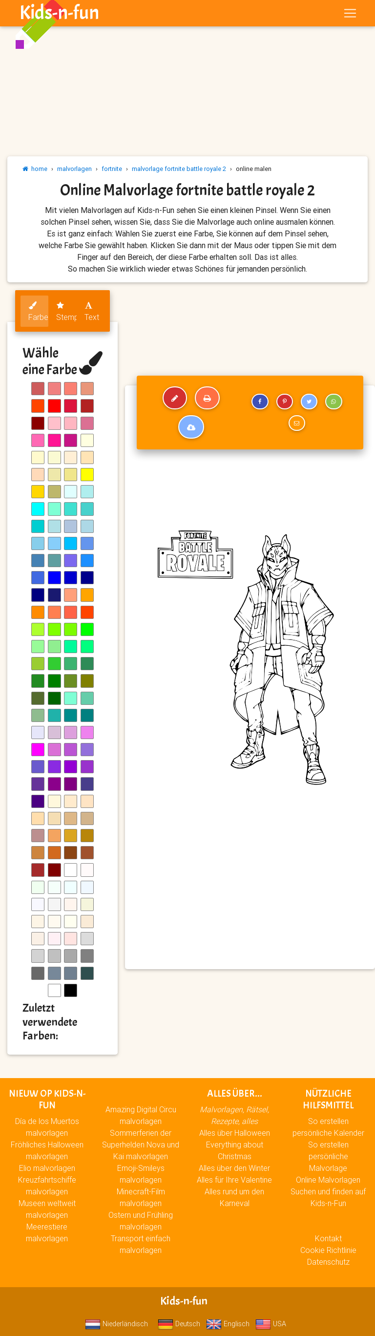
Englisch (228, 1323)
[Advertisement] (250, 891)
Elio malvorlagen (47, 1168)
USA (270, 1323)
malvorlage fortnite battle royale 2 (179, 169)
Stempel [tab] (66, 311)
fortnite (112, 169)
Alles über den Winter (234, 1168)
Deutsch (179, 1323)
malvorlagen (74, 169)
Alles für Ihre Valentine (234, 1180)
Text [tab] (91, 311)
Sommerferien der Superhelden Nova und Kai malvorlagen (140, 1144)
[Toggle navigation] (350, 15)
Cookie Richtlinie (328, 1250)
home (34, 169)
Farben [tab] (38, 311)
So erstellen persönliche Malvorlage (328, 1156)
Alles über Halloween (234, 1133)
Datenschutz (328, 1262)
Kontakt (328, 1238)
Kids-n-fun (59, 14)
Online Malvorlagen (328, 1180)
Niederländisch (116, 1323)
